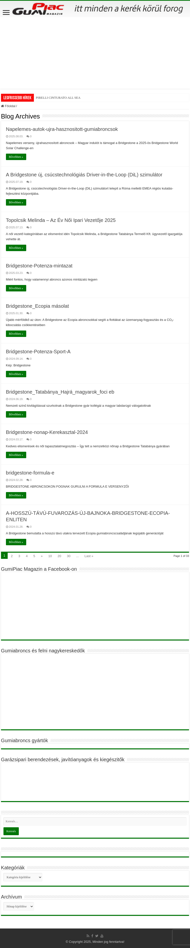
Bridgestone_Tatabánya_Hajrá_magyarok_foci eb (60, 392)
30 (68, 556)
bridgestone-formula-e (30, 472)
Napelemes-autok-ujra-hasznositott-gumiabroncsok (62, 129)
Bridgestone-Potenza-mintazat (39, 265)
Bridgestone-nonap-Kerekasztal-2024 (47, 432)
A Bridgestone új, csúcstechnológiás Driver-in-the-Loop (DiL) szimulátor (84, 174)
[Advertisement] (95, 54)
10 (50, 556)
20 (59, 556)
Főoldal (8, 106)
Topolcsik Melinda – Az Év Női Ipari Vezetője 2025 (61, 220)
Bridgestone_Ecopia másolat (37, 306)
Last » (89, 556)
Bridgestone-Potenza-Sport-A (38, 351)
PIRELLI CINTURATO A (53, 97)
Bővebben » (16, 157)
